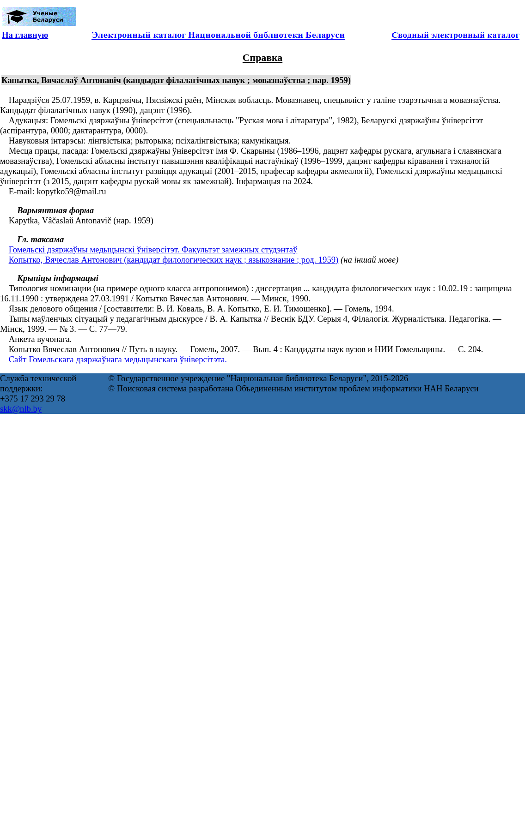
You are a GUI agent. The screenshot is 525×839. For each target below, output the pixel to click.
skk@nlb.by (21, 409)
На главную (25, 35)
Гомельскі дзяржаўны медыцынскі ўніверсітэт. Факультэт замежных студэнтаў (153, 249)
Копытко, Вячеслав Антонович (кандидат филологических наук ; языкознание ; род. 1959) (174, 259)
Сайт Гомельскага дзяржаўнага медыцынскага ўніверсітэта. (118, 359)
